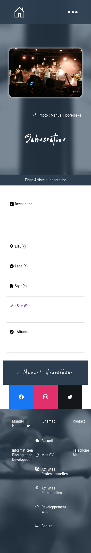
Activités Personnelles (51, 490)
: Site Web (23, 306)
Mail (76, 455)
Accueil (47, 440)
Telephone (76, 450)
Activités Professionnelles (54, 471)
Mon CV (47, 455)
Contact (47, 526)
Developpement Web (53, 509)
